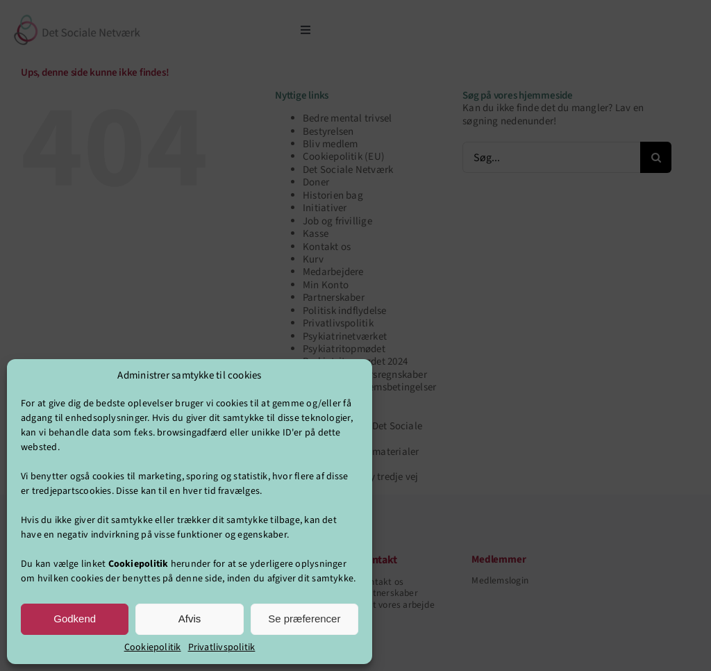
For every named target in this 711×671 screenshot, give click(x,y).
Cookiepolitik (152, 648)
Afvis (189, 618)
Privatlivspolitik (222, 648)
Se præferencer (304, 618)
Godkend (74, 618)
